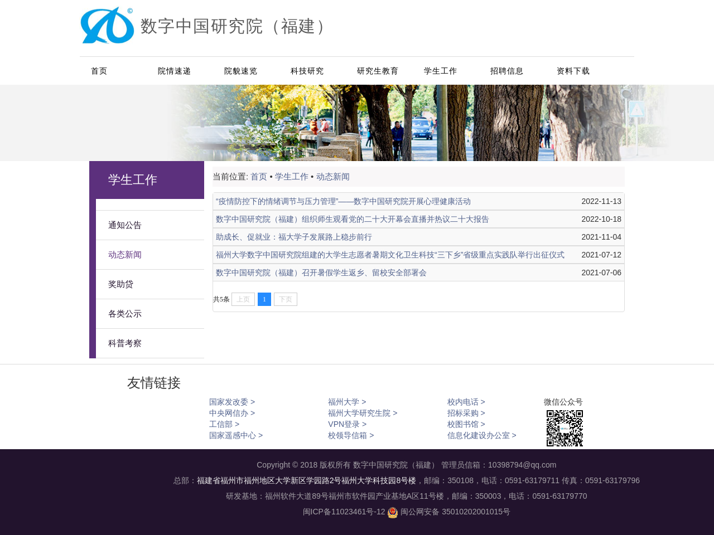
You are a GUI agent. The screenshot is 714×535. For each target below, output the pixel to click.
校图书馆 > (466, 424)
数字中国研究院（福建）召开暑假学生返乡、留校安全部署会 (321, 272)
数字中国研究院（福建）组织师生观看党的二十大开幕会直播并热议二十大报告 (352, 219)
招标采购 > (466, 412)
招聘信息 (507, 70)
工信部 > (224, 424)
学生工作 (440, 70)
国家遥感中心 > (236, 435)
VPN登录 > (347, 424)
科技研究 (307, 70)
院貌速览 (241, 70)
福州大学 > (347, 401)
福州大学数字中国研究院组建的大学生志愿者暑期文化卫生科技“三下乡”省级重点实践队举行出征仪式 (390, 254)
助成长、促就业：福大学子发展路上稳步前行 (294, 236)
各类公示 (125, 313)
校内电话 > (466, 401)
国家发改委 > (232, 401)
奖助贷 (120, 284)
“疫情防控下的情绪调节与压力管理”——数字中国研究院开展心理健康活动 (343, 201)
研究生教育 (378, 70)
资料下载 (573, 70)
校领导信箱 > (351, 435)
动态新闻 (125, 254)
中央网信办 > (232, 412)
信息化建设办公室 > (482, 435)
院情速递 (174, 70)
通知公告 (125, 225)
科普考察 (125, 343)
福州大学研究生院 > (362, 412)
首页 (99, 70)
